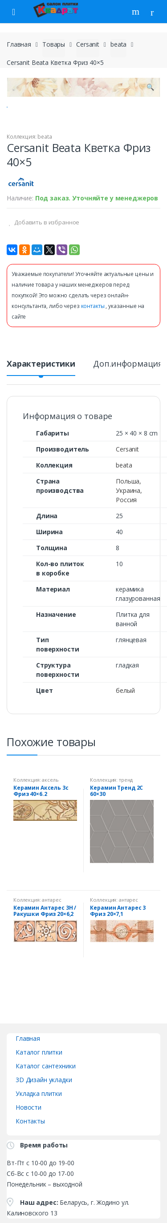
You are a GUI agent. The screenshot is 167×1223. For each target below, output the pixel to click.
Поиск (137, 11)
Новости (28, 1130)
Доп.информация (128, 387)
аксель (50, 802)
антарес (51, 922)
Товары (53, 44)
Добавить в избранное (46, 245)
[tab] (41, 390)
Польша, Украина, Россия (129, 513)
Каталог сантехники (45, 1088)
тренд (126, 802)
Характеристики (41, 387)
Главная (19, 44)
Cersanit (87, 44)
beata (118, 44)
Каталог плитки (39, 1075)
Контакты (30, 1143)
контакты (93, 329)
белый (125, 713)
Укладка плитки (39, 1116)
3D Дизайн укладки (44, 1102)
